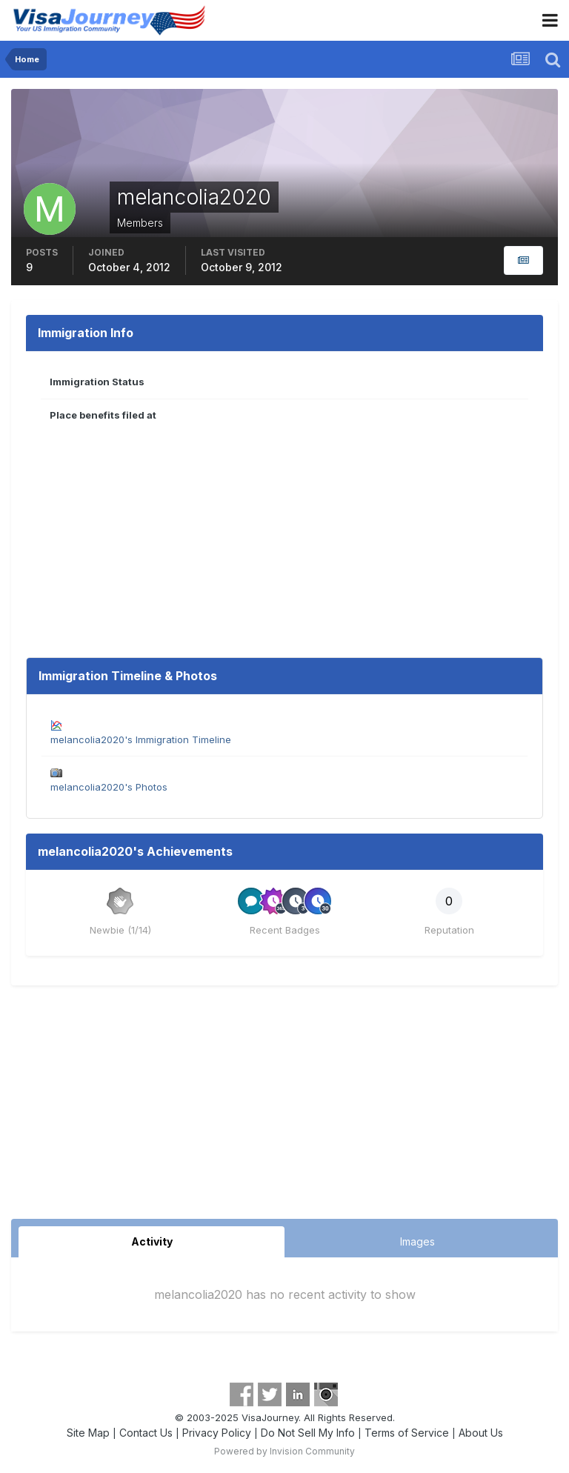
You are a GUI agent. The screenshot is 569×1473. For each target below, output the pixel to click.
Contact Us (146, 1432)
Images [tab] (417, 1241)
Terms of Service (407, 1432)
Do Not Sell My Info (308, 1432)
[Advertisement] (284, 1107)
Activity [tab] (152, 1241)
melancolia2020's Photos (108, 787)
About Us (481, 1432)
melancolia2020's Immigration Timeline (140, 739)
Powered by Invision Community (284, 1451)
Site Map (88, 1432)
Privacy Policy (216, 1432)
